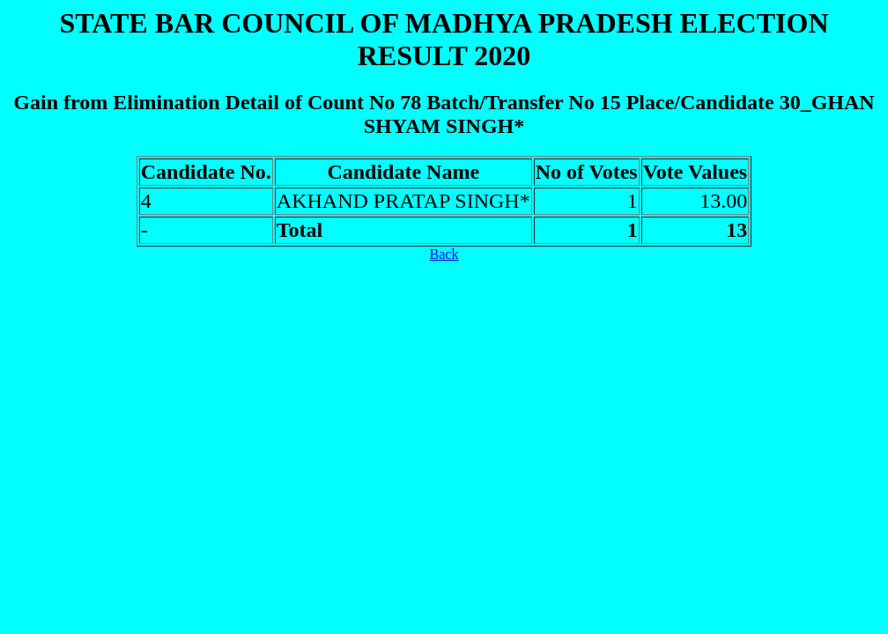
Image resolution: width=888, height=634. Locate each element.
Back (444, 254)
